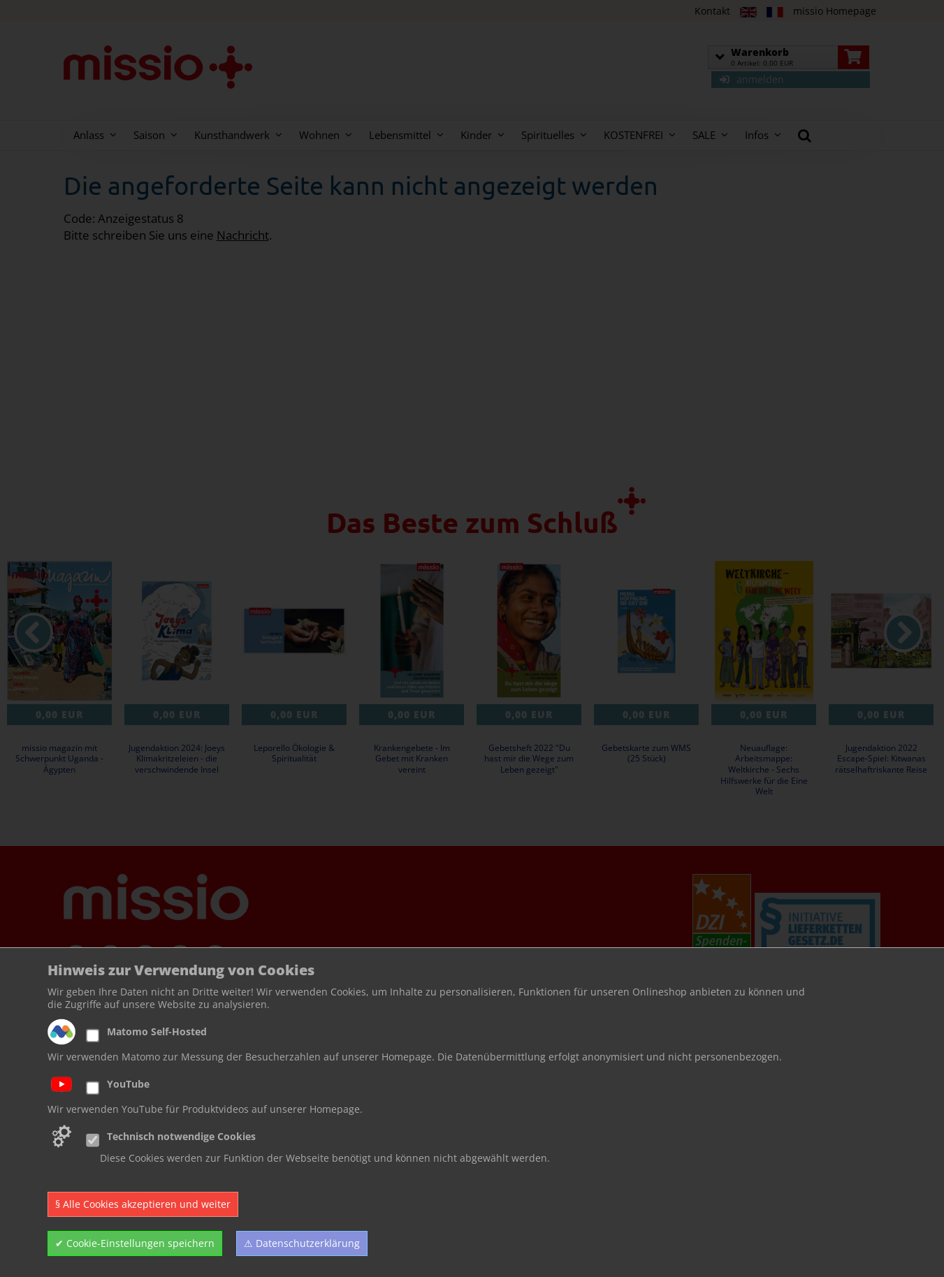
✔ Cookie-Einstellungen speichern (135, 1243)
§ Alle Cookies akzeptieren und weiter (143, 1204)
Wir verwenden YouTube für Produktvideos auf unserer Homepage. (205, 1109)
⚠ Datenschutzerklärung (302, 1243)
